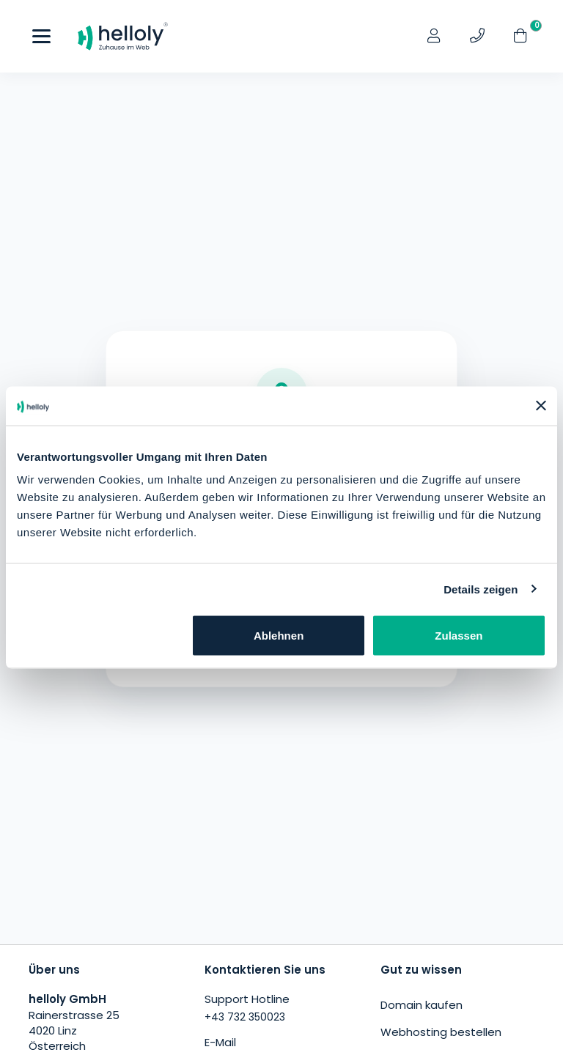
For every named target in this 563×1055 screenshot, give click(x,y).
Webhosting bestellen (440, 1032)
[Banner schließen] (541, 406)
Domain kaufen (421, 1005)
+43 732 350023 (245, 1017)
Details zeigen (481, 588)
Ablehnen (278, 635)
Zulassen (458, 635)
